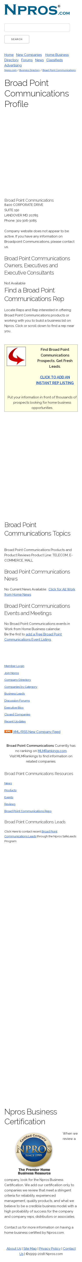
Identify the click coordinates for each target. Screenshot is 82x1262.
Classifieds (54, 60)
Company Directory (17, 679)
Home (9, 55)
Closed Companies (17, 714)
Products (10, 790)
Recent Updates (15, 721)
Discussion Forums (17, 700)
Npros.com (10, 70)
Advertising (13, 65)
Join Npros (11, 673)
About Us (14, 1249)
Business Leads (14, 693)
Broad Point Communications (59, 70)
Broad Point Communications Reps (27, 811)
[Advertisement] (41, 469)
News (39, 60)
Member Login (14, 666)
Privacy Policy (50, 1249)
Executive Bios (13, 707)
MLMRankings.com (52, 751)
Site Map (30, 1249)
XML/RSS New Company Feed (36, 732)
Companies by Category (20, 686)
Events (8, 797)
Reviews (9, 804)
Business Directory (29, 70)
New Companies (29, 55)
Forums (27, 60)
